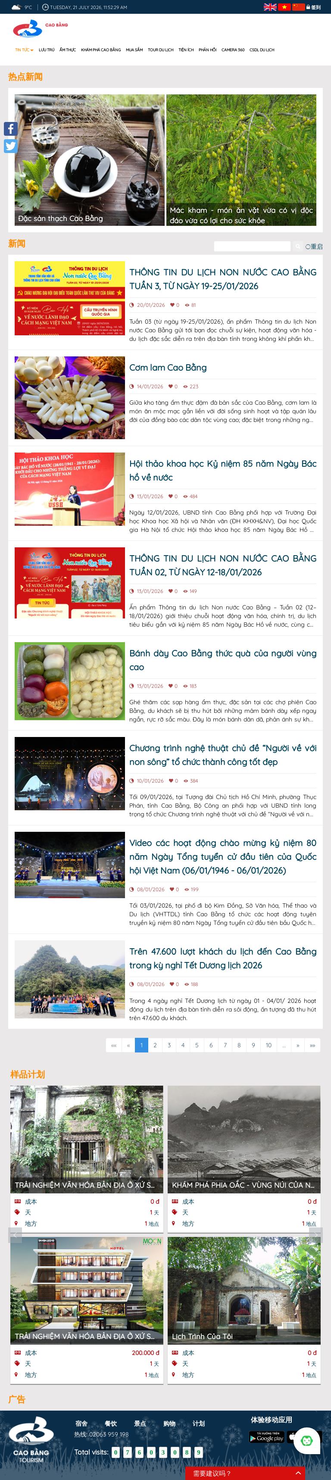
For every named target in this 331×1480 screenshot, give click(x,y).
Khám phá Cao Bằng (101, 49)
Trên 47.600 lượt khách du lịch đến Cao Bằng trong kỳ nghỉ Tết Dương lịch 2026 (222, 958)
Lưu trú (46, 49)
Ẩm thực (67, 49)
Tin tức (24, 49)
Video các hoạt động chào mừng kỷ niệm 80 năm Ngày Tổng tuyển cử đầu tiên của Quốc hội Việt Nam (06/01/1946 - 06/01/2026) (222, 856)
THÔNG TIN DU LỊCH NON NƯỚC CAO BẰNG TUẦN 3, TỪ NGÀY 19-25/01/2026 (222, 279)
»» (312, 1045)
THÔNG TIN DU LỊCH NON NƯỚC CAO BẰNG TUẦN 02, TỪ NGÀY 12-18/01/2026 (222, 565)
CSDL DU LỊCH (262, 49)
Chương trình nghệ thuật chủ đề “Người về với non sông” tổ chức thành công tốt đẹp (222, 755)
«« (113, 1045)
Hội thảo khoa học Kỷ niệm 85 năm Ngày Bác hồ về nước (222, 470)
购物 (169, 1423)
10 (269, 1045)
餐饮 (111, 1423)
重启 (314, 246)
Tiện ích (186, 49)
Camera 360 (233, 49)
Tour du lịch (160, 49)
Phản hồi (207, 49)
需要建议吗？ (212, 1473)
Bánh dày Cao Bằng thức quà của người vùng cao (222, 660)
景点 (140, 1423)
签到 (316, 7)
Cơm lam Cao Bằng (167, 367)
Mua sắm (134, 49)
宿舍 (81, 1423)
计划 (199, 1423)
